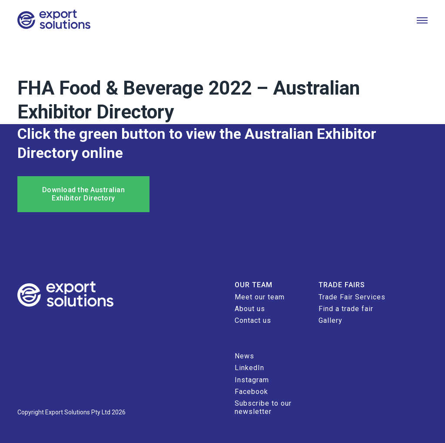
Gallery (330, 320)
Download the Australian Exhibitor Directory (83, 194)
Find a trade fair (346, 309)
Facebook (251, 391)
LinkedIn (249, 368)
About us (250, 309)
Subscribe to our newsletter (263, 407)
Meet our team (260, 297)
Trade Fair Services (352, 297)
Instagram (252, 380)
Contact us (253, 320)
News (244, 356)
